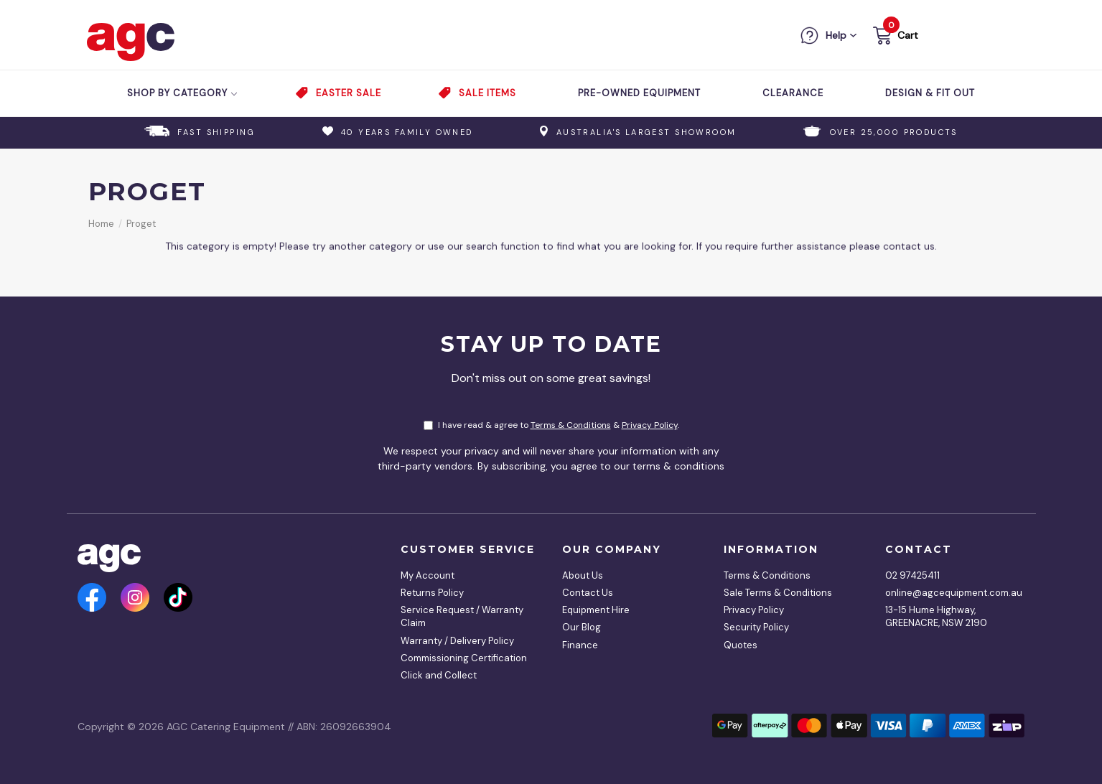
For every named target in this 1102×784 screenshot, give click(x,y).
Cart (907, 35)
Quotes (740, 645)
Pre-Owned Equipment (639, 93)
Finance (580, 645)
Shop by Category (182, 93)
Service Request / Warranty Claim (462, 616)
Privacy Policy (650, 425)
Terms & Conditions (571, 425)
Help (836, 35)
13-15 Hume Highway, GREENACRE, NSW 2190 (936, 616)
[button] (894, 38)
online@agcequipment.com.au (949, 593)
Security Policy (756, 627)
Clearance (792, 93)
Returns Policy (432, 593)
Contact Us (587, 593)
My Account (427, 575)
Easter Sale (348, 93)
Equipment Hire (596, 610)
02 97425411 (912, 575)
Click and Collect (439, 675)
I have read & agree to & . (551, 425)
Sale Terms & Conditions (778, 593)
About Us (582, 575)
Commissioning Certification (464, 658)
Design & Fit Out (930, 93)
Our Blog (581, 627)
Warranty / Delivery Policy (457, 641)
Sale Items (487, 93)
